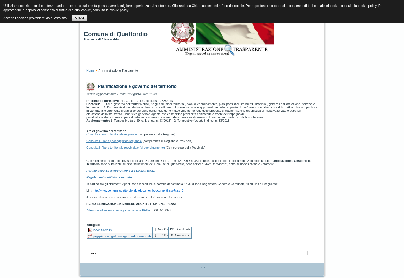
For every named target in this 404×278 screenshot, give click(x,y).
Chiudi (79, 17)
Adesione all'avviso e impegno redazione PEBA (118, 210)
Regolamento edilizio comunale (109, 177)
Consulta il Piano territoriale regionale (111, 134)
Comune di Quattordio (116, 34)
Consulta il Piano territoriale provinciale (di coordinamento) (125, 147)
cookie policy (119, 10)
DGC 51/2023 (102, 230)
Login (202, 267)
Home (90, 70)
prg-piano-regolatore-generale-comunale (122, 236)
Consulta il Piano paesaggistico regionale (114, 141)
